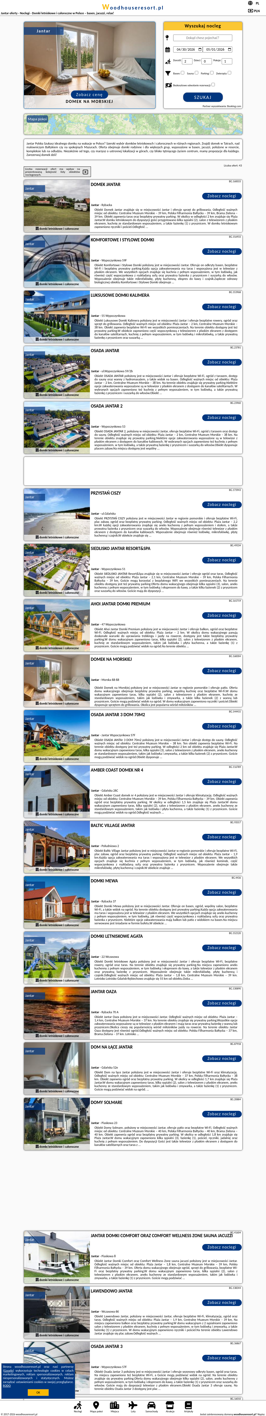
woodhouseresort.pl (133, 7)
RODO (7, 1386)
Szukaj (203, 97)
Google (8, 1370)
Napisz (261, 1414)
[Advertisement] (133, 1191)
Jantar (30, 188)
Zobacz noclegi (221, 195)
